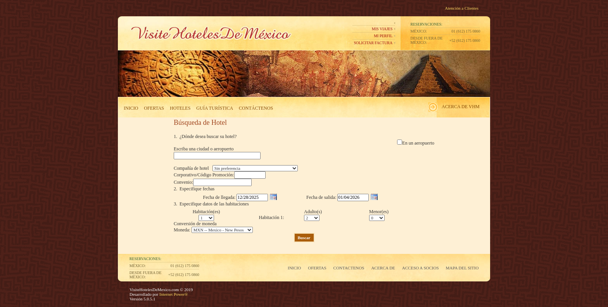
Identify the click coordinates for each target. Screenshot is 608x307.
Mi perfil (383, 36)
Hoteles (180, 108)
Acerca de (383, 268)
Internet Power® (173, 294)
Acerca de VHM (461, 106)
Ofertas (154, 108)
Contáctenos (256, 108)
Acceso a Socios (420, 268)
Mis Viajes (382, 29)
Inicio (131, 108)
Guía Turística (214, 108)
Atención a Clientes (461, 8)
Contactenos (348, 268)
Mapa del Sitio (462, 268)
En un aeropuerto (418, 143)
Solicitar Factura (373, 43)
